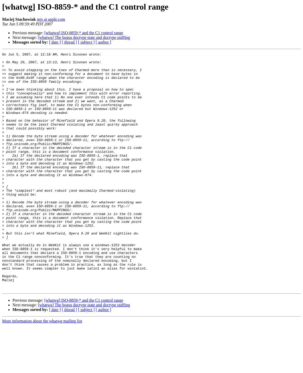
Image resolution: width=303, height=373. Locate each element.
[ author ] (103, 42)
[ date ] (55, 42)
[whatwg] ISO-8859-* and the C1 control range (83, 33)
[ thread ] (69, 42)
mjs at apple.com (51, 19)
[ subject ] (86, 42)
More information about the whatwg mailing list (42, 368)
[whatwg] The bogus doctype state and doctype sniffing (84, 37)
